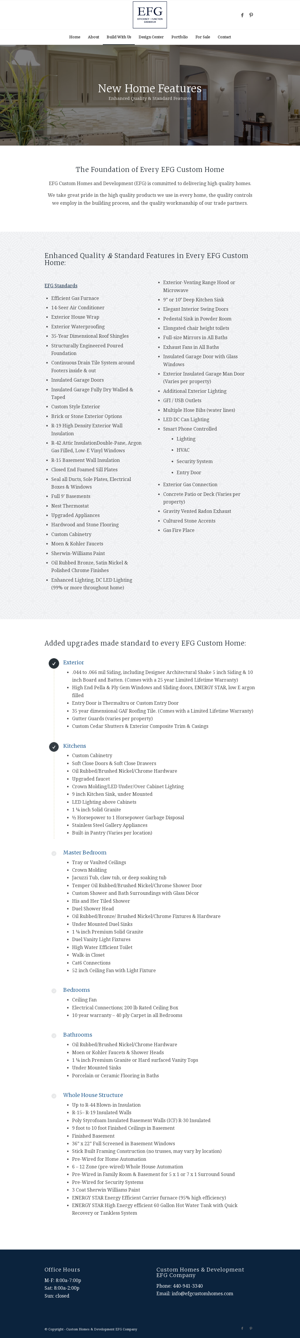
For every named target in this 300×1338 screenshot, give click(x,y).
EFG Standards (61, 286)
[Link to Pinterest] (251, 15)
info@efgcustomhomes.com (202, 1293)
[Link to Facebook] (242, 15)
